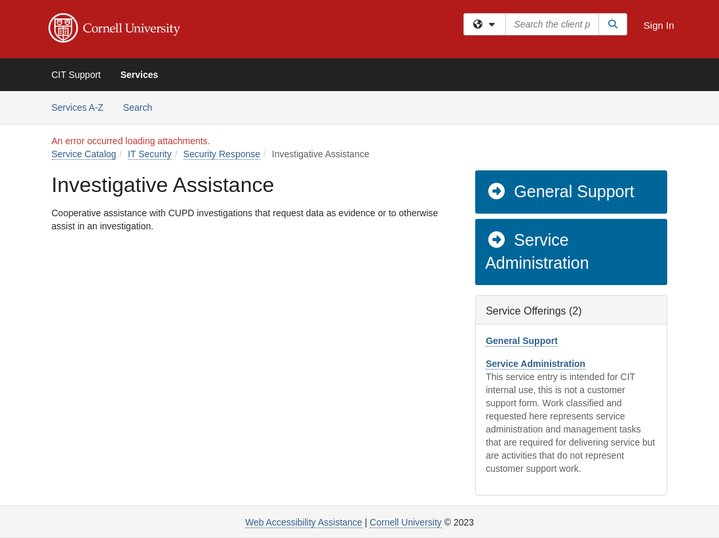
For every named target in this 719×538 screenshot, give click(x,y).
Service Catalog (84, 154)
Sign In (659, 25)
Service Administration (537, 252)
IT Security (150, 154)
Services (140, 74)
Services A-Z (78, 107)
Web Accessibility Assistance (303, 522)
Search (142, 106)
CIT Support (76, 74)
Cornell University (406, 522)
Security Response (222, 154)
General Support (560, 191)
